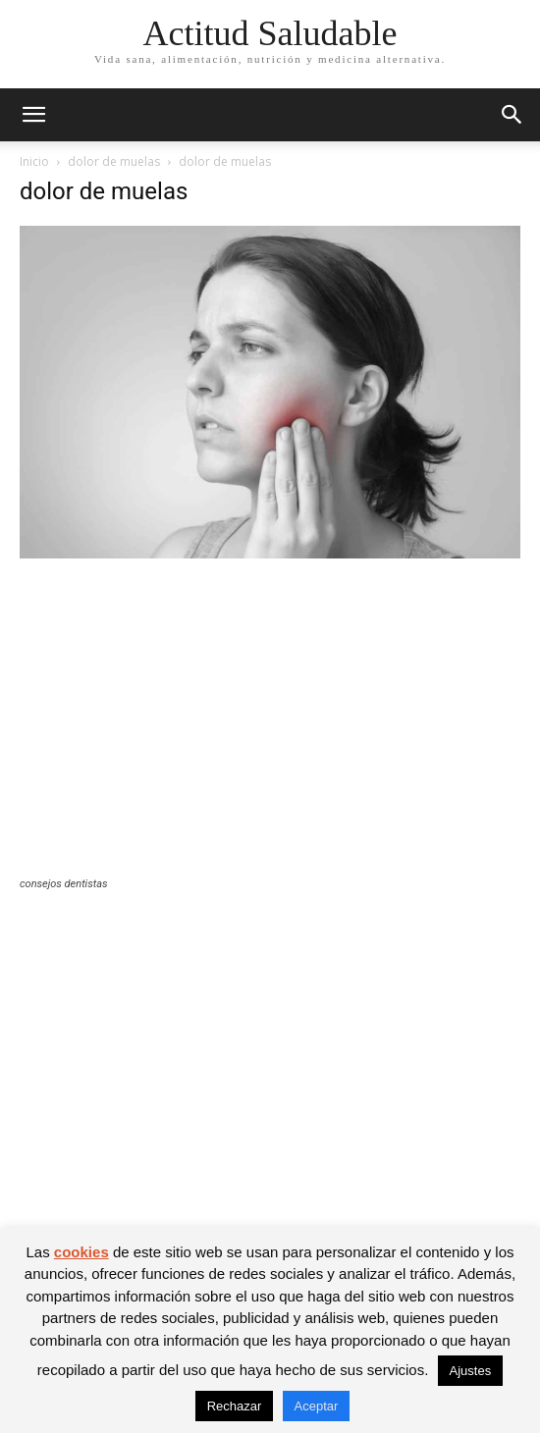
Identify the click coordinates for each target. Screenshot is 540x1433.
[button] (33, 114)
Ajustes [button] (471, 1370)
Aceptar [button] (317, 1406)
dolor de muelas (114, 161)
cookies (81, 1252)
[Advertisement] (270, 730)
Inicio (34, 161)
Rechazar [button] (234, 1406)
